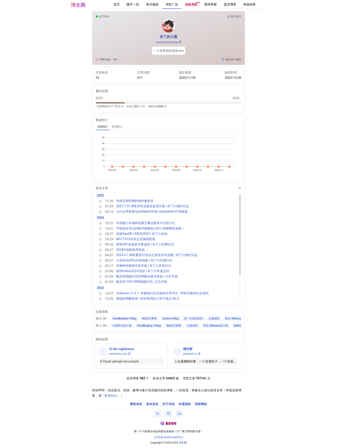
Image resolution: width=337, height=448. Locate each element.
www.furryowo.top (167, 42)
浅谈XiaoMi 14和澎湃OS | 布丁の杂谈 (141, 233)
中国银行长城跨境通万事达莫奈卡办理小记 (145, 223)
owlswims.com (118, 353)
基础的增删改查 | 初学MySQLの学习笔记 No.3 (147, 298)
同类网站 (201, 404)
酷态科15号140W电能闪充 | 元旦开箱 (141, 281)
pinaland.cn (190, 353)
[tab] (103, 126)
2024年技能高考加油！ (132, 249)
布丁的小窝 (168, 37)
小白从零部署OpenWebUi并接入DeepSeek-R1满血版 (152, 211)
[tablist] (168, 126)
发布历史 (152, 404)
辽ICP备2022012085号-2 (168, 437)
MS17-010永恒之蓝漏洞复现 (135, 239)
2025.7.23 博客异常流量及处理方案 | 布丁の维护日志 (152, 206)
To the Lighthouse (121, 349)
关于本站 (168, 404)
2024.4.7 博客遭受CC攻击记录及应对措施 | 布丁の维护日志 (157, 255)
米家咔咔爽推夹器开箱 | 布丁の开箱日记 (143, 265)
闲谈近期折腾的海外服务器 (134, 201)
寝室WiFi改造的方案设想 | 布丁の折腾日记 (145, 244)
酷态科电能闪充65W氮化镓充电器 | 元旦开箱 (147, 276)
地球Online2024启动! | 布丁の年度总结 (142, 271)
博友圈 (78, 5)
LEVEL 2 (161, 106)
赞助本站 (136, 404)
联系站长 (111, 395)
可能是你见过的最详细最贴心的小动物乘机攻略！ (150, 228)
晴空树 (187, 349)
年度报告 (184, 404)
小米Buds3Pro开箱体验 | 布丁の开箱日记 (144, 260)
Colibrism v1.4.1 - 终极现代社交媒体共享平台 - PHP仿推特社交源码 (162, 293)
